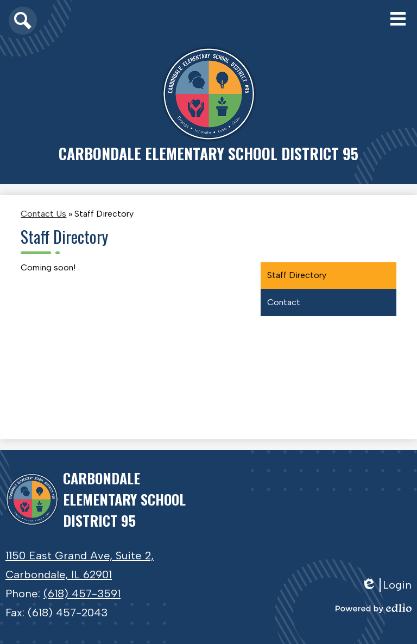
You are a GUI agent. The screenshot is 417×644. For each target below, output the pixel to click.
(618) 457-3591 (82, 593)
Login (386, 585)
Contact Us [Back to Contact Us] (43, 214)
